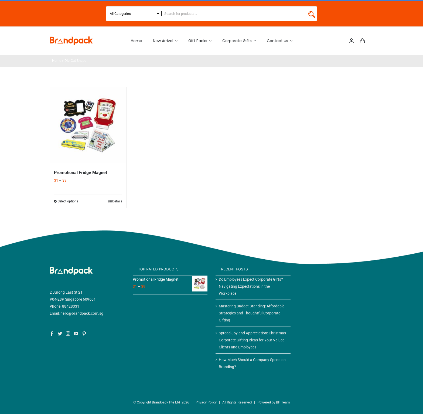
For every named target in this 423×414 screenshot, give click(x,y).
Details (117, 201)
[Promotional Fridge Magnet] (88, 125)
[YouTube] (76, 333)
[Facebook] (52, 333)
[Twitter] (60, 333)
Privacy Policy (206, 402)
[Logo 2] (71, 38)
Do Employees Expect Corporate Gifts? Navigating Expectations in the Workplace (251, 286)
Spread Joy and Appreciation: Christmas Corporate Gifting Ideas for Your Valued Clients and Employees (252, 340)
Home (56, 61)
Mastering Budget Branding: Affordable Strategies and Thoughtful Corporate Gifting (251, 313)
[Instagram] (68, 333)
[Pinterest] (84, 333)
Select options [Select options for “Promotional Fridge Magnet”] (68, 201)
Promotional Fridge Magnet (80, 172)
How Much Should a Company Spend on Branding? (252, 363)
